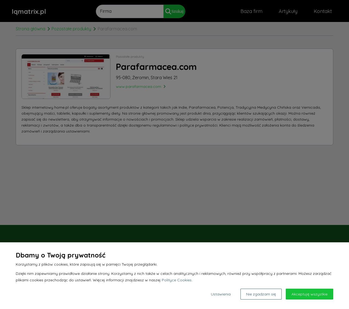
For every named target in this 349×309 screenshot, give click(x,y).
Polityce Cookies (177, 280)
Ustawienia (221, 294)
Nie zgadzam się (261, 294)
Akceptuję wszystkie (309, 294)
